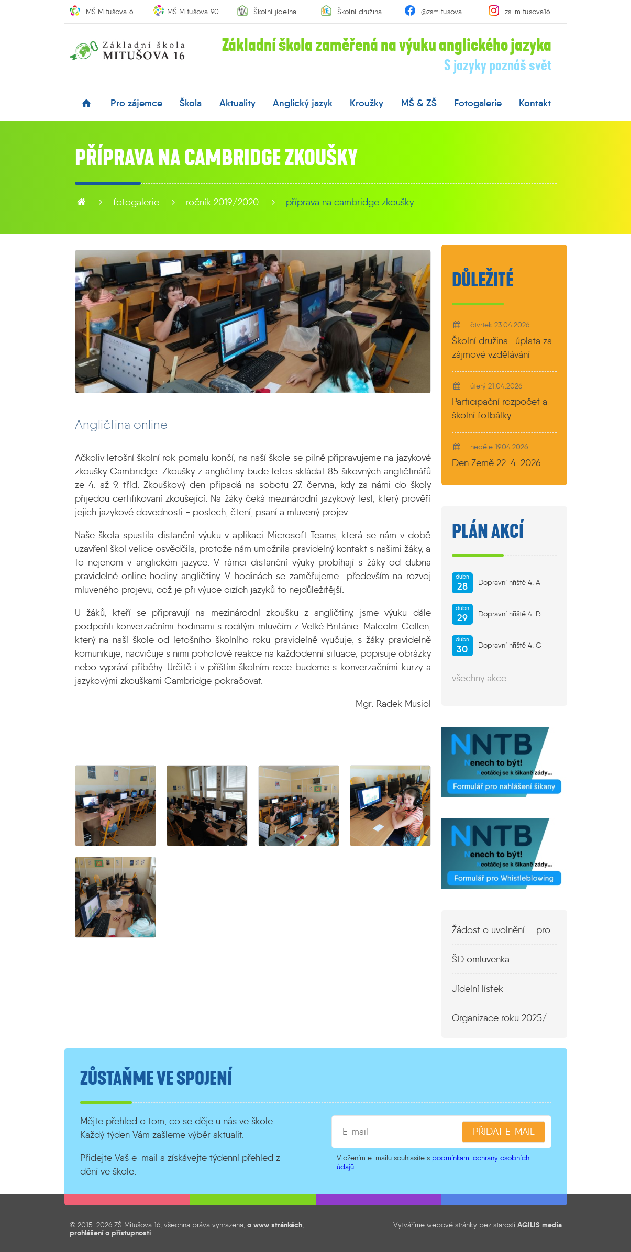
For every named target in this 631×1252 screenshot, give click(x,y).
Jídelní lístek (477, 988)
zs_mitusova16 (527, 11)
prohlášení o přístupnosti (110, 1232)
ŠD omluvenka (481, 959)
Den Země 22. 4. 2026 (496, 463)
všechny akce (479, 678)
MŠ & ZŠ (419, 103)
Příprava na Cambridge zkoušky (350, 202)
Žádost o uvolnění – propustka (504, 930)
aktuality (237, 103)
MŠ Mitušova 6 (110, 11)
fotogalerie (478, 103)
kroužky (366, 103)
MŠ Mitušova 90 (193, 11)
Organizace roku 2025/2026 (504, 1018)
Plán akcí (488, 531)
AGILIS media (539, 1224)
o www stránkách (274, 1224)
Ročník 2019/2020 (222, 202)
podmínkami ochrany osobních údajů (433, 1162)
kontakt (535, 103)
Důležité (482, 280)
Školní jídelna (275, 11)
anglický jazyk (303, 103)
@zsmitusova (441, 11)
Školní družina (359, 11)
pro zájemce (136, 103)
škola (191, 103)
